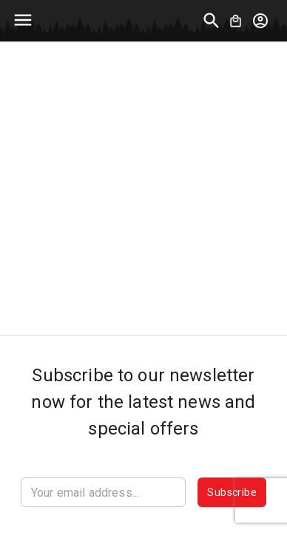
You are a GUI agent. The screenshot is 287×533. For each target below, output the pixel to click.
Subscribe (231, 492)
